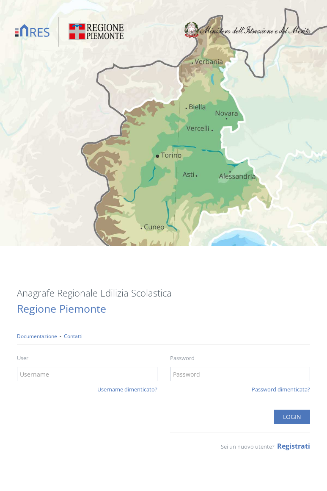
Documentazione (37, 336)
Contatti (73, 336)
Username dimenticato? (127, 389)
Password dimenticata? (281, 389)
